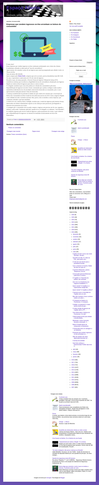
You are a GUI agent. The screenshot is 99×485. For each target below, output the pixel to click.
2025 (73, 217)
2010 (73, 379)
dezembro (76, 234)
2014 (73, 369)
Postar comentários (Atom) (19, 134)
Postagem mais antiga (58, 131)
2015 (73, 367)
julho (74, 246)
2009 (73, 382)
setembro (76, 241)
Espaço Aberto (23, 7)
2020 (73, 229)
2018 (73, 360)
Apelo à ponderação (83, 128)
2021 (73, 227)
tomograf (48, 477)
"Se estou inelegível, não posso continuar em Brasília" (67, 450)
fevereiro (75, 354)
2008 (73, 384)
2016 (73, 365)
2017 (73, 362)
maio (74, 251)
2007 (73, 387)
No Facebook (75, 32)
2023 (73, 222)
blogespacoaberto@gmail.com (78, 199)
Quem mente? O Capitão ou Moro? (83, 290)
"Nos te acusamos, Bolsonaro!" (80, 84)
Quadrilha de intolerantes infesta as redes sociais (73, 430)
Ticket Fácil (21, 76)
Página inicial (36, 131)
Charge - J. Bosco (83, 140)
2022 (73, 224)
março (75, 351)
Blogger (62, 477)
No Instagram (75, 35)
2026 (73, 214)
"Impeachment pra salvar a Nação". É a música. (72, 442)
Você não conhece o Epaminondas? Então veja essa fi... (82, 344)
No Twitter (74, 39)
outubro (75, 239)
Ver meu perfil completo (76, 26)
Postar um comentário (14, 127)
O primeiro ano (82, 119)
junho (74, 249)
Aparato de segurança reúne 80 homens (63, 458)
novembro (76, 236)
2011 (73, 377)
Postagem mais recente (13, 131)
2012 (73, 374)
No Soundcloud (75, 37)
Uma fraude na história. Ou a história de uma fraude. (67, 438)
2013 (73, 372)
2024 (73, 219)
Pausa (73, 136)
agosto (75, 244)
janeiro (75, 356)
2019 (73, 232)
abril (74, 349)
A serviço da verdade (79, 340)
